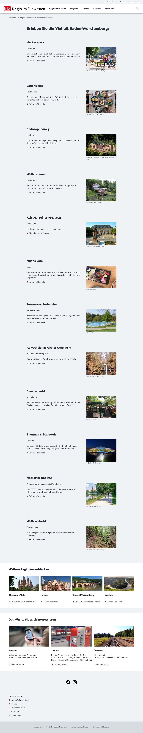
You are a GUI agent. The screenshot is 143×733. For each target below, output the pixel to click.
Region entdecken (27, 18)
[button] (24, 696)
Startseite (12, 18)
